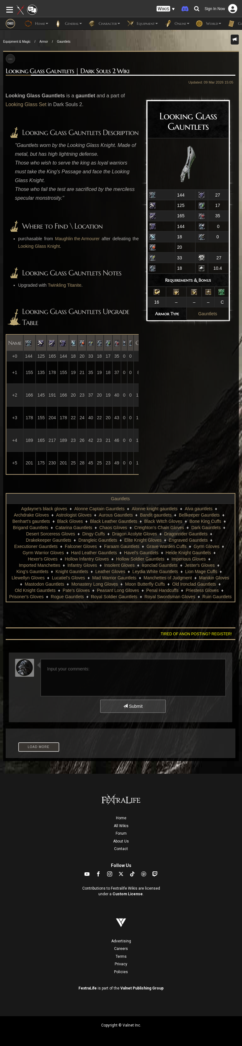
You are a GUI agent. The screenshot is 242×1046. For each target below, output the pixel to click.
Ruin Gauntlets (217, 596)
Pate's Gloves (76, 590)
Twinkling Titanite (65, 285)
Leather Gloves (110, 571)
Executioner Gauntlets (36, 546)
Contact (121, 849)
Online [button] (176, 23)
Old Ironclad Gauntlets (194, 584)
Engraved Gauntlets (188, 540)
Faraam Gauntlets (121, 546)
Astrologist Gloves (74, 515)
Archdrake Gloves (31, 515)
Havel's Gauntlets (141, 552)
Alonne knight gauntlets (155, 508)
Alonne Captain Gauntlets (99, 508)
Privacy (121, 964)
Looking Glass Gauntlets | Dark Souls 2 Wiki (67, 71)
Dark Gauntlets (206, 527)
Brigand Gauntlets (30, 527)
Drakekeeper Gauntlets (48, 540)
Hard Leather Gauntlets (94, 552)
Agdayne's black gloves (44, 508)
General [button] (68, 23)
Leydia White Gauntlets (155, 571)
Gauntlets (64, 41)
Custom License (127, 894)
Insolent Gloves (119, 565)
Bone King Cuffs (205, 521)
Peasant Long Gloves (118, 590)
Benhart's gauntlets (31, 521)
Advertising (121, 941)
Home (121, 818)
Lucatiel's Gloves (68, 577)
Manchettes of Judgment (168, 577)
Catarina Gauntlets (73, 527)
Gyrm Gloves (207, 546)
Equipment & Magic (17, 41)
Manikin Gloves (214, 577)
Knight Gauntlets (71, 571)
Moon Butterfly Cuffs (145, 584)
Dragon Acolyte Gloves (134, 533)
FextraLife (87, 988)
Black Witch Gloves (163, 521)
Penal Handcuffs (162, 590)
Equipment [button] (142, 23)
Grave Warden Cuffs (167, 546)
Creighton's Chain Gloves (159, 527)
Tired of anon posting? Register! (196, 634)
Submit (132, 706)
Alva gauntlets (198, 508)
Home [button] (36, 23)
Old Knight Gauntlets (35, 590)
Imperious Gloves (188, 558)
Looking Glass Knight (39, 246)
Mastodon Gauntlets (44, 584)
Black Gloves (70, 521)
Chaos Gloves (113, 527)
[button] (166, 8)
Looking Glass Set (26, 104)
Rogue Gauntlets (67, 596)
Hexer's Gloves (42, 558)
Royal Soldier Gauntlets (114, 596)
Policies (121, 972)
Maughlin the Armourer (77, 238)
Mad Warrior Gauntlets (114, 577)
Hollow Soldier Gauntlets (140, 558)
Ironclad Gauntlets (160, 565)
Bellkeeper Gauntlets (199, 515)
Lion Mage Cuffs (201, 571)
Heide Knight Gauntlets (188, 552)
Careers (121, 948)
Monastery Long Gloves (94, 584)
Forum (121, 833)
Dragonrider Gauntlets (186, 533)
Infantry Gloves (82, 565)
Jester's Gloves (200, 565)
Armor (43, 41)
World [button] (208, 23)
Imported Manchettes (39, 565)
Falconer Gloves (81, 546)
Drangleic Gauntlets (97, 540)
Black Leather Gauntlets (113, 521)
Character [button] (104, 23)
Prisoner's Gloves (26, 596)
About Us (121, 841)
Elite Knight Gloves (142, 540)
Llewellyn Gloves (28, 577)
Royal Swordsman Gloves (170, 596)
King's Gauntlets (32, 571)
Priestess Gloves (202, 590)
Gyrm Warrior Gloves (43, 552)
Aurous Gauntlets (116, 515)
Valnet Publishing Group (142, 988)
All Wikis (121, 826)
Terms (121, 956)
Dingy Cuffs (93, 533)
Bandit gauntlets (155, 515)
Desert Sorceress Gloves (50, 533)
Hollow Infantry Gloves (87, 558)
